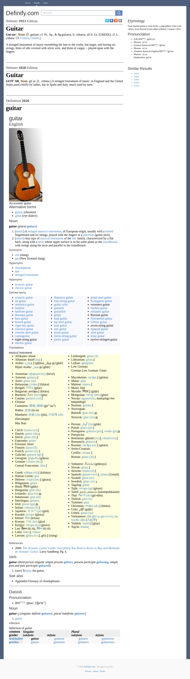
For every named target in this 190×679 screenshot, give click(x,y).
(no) (91, 412)
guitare (29, 451)
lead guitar (60, 325)
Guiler (136, 83)
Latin (179, 26)
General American (142, 45)
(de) (38, 461)
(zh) (37, 414)
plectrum (88, 234)
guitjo (57, 315)
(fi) (35, 447)
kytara (28, 430)
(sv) (92, 481)
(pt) (98, 431)
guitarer (79, 613)
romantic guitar (100, 311)
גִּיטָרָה (30, 479)
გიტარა (33, 458)
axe (17, 255)
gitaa (85, 477)
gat (17, 258)
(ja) (39, 511)
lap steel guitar (63, 322)
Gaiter (136, 79)
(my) (37, 394)
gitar (33, 497)
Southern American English (146, 51)
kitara (29, 447)
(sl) (92, 470)
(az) (33, 380)
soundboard (110, 241)
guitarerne (108, 638)
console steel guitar (26, 332)
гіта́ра (34, 384)
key (22, 602)
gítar (30, 493)
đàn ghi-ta (93, 516)
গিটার (29, 387)
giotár (25, 504)
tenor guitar (98, 336)
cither (178, 29)
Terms (102, 671)
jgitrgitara (87, 363)
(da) (35, 433)
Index (45, 3)
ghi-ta (104, 516)
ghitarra (90, 441)
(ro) (96, 438)
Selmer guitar (99, 322)
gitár (32, 490)
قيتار (36, 367)
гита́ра (92, 377)
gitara (26, 380)
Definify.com (89, 667)
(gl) (39, 454)
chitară (106, 438)
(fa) (90, 424)
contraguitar (22, 336)
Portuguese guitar (101, 301)
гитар (89, 394)
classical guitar (24, 329)
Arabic (156, 26)
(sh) (91, 456)
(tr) (90, 498)
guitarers (83, 642)
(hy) (43, 373)
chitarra (29, 507)
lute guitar (60, 329)
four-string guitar (64, 301)
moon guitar (61, 332)
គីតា (27, 518)
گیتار (84, 424)
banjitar (19, 308)
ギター (32, 511)
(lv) (36, 535)
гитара (30, 514)
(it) (36, 507)
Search (37, 3)
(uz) (90, 512)
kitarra (86, 384)
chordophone (23, 267)
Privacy (88, 671)
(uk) (96, 505)
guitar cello (61, 304)
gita (36, 476)
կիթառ (34, 373)
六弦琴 (52, 414)
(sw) (91, 477)
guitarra (31, 377)
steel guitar (97, 332)
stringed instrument (27, 274)
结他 (40, 405)
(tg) (90, 488)
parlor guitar (61, 339)
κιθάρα (28, 472)
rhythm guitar (99, 308)
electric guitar (23, 288)
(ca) (38, 398)
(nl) (34, 437)
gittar (18, 215)
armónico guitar (24, 304)
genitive (14, 642)
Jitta (42, 465)
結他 (32, 405)
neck (41, 241)
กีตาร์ (82, 495)
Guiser (136, 86)
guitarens (59, 642)
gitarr (86, 481)
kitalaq (85, 526)
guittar (19, 212)
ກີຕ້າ (39, 528)
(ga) (32, 504)
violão (108, 431)
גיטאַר (86, 523)
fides (26, 532)
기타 (29, 521)
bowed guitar (23, 322)
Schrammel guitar (101, 318)
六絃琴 (91, 519)
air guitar (20, 301)
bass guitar (21, 318)
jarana (104, 474)
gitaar (27, 437)
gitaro (32, 440)
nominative (16, 638)
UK (136, 39)
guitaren (46, 613)
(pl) (90, 427)
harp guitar (60, 318)
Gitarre (30, 461)
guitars (31, 226)
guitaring (102, 562)
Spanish (136, 26)
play (29, 570)
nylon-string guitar (65, 336)
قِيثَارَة (28, 363)
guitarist (59, 308)
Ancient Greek (145, 29)
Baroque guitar (24, 315)
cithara (36, 532)
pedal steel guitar (101, 297)
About (95, 671)
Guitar (136, 73)
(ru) (94, 445)
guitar (28, 433)
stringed (32, 231)
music (19, 231)
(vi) (111, 516)
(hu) (38, 490)
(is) (36, 493)
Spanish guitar (99, 329)
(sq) (37, 359)
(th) (88, 495)
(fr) (36, 451)
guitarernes (108, 642)
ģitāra (29, 535)
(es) (95, 474)
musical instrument (50, 231)
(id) (38, 497)
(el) (35, 472)
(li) (96, 356)
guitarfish (60, 311)
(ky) (37, 525)
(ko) (34, 521)
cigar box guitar (24, 325)
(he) (36, 479)
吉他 (28, 410)
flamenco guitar (63, 297)
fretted (109, 231)
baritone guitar (24, 311)
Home (27, 3)
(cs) (35, 430)
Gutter (136, 76)
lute (74, 238)
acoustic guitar (24, 284)
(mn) (97, 394)
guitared (43, 565)
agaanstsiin (88, 398)
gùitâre (87, 405)
